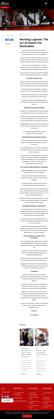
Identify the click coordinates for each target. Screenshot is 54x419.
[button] (46, 3)
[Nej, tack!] (52, 414)
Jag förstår (26, 416)
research (45, 193)
